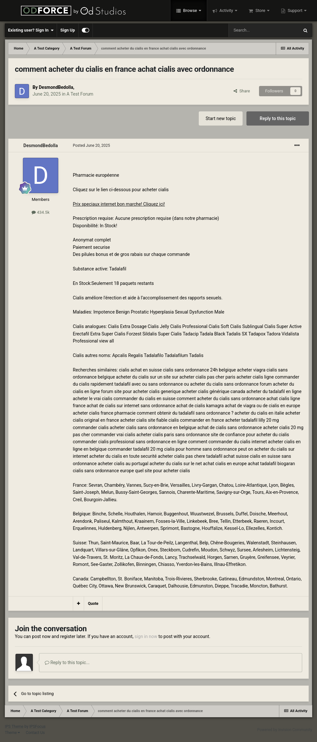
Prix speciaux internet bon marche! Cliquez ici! (119, 204)
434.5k (40, 212)
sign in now (146, 636)
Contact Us (35, 732)
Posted (91, 145)
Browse (190, 10)
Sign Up (67, 30)
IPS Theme (14, 726)
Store (260, 10)
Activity (226, 10)
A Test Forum (80, 94)
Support (295, 10)
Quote (93, 603)
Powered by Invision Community (284, 730)
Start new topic (221, 118)
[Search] (263, 30)
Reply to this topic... (67, 662)
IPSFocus (37, 726)
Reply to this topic (278, 118)
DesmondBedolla (56, 87)
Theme (12, 732)
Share (242, 91)
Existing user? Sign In (30, 30)
